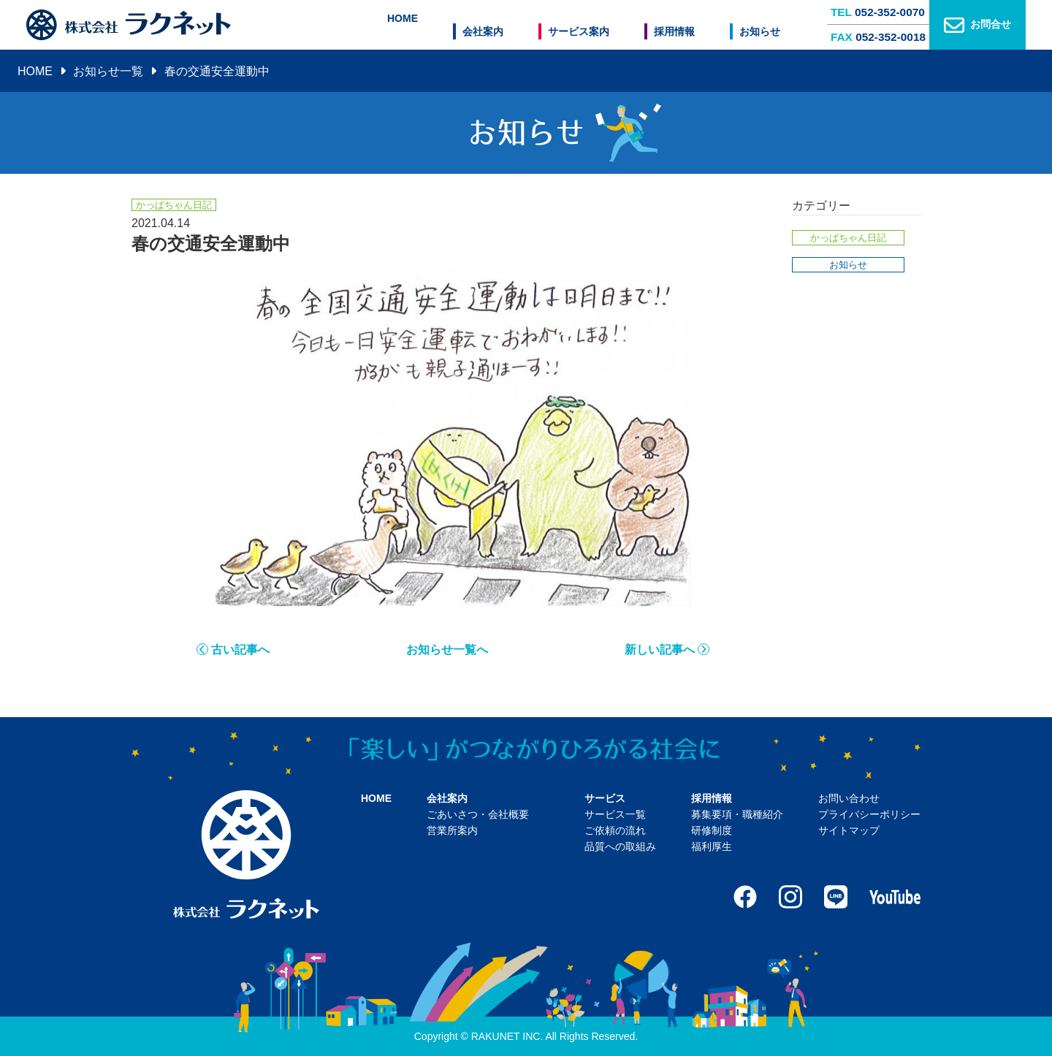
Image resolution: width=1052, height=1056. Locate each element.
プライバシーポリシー (869, 814)
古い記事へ (240, 649)
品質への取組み (620, 846)
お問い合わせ (849, 798)
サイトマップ (849, 830)
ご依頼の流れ (615, 830)
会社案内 (511, 25)
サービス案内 (597, 25)
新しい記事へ (660, 649)
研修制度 (711, 830)
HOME (440, 25)
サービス (604, 798)
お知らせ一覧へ (447, 649)
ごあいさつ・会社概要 (478, 814)
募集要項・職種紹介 (737, 814)
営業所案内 (452, 830)
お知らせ (759, 25)
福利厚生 (711, 846)
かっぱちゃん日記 (848, 237)
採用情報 (683, 25)
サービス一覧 (615, 814)
